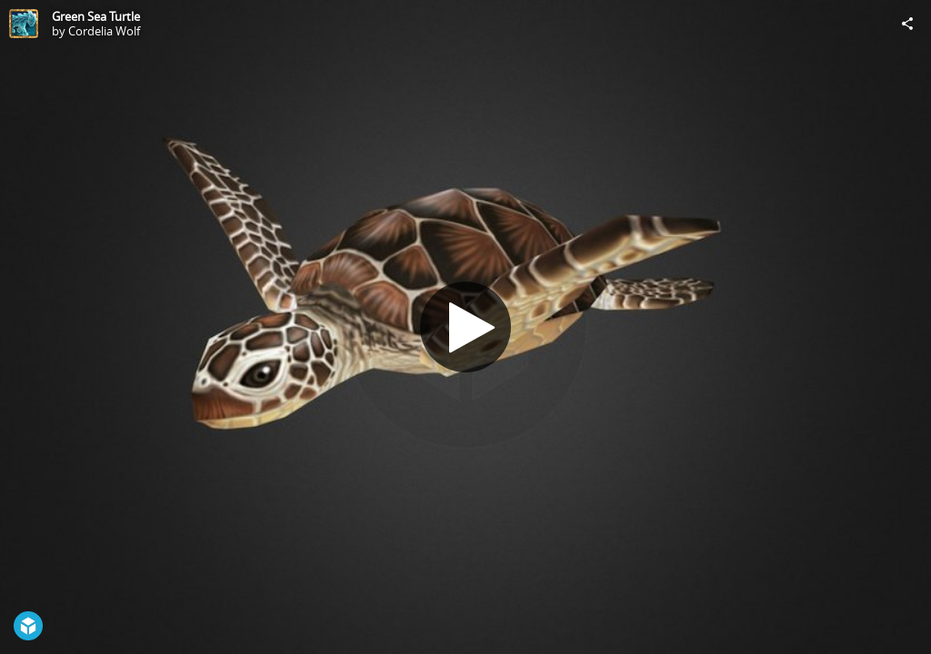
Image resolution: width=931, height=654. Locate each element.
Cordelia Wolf (104, 31)
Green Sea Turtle (96, 16)
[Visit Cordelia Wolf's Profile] (23, 23)
